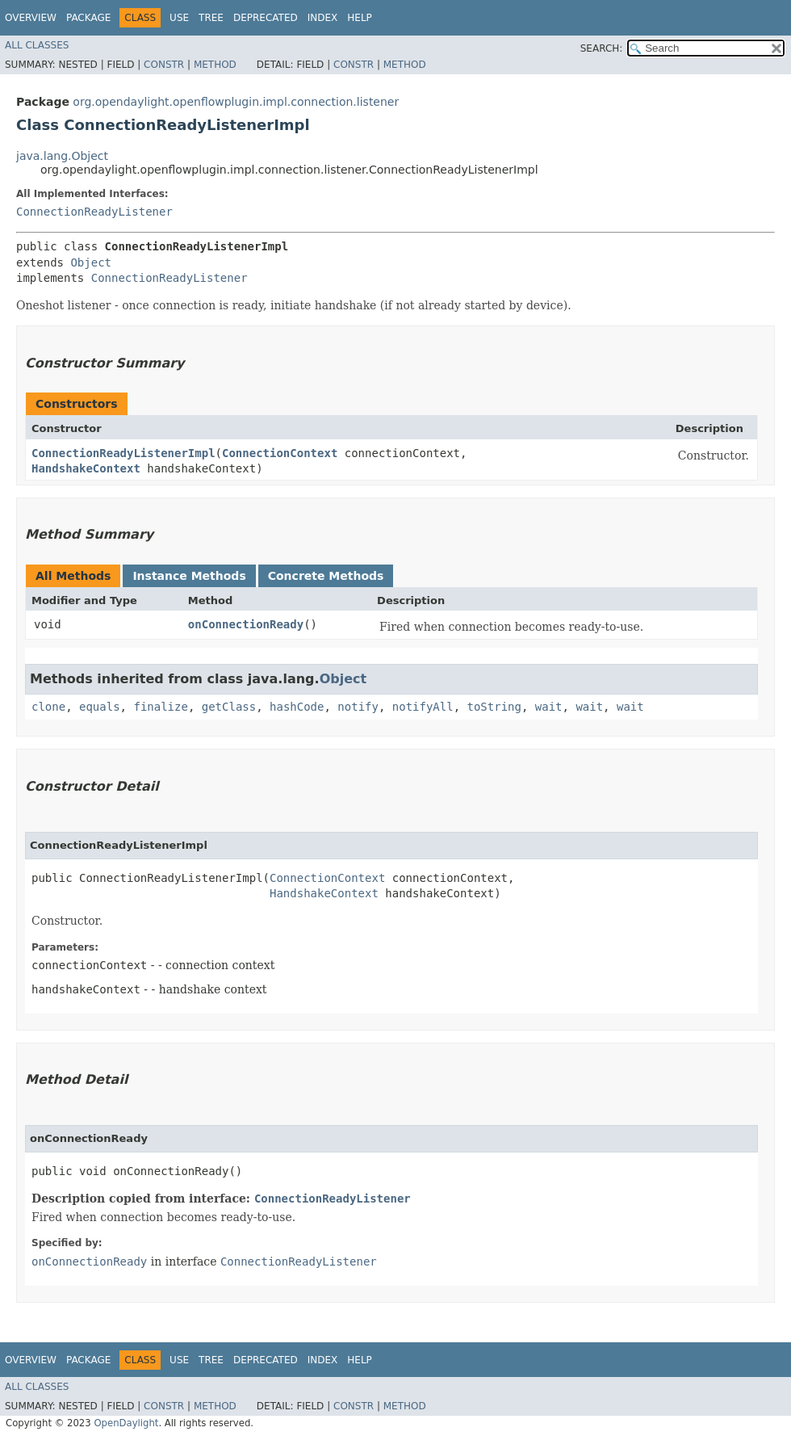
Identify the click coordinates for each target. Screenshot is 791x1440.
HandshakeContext (85, 468)
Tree (211, 17)
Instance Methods (188, 575)
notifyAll (423, 706)
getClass (229, 706)
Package (88, 17)
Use (179, 17)
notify (358, 706)
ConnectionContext (279, 453)
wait (549, 706)
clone (48, 706)
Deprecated (265, 17)
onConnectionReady (245, 624)
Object (90, 262)
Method (215, 64)
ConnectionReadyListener (94, 211)
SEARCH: (601, 48)
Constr (164, 64)
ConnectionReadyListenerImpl (123, 453)
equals (99, 706)
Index (323, 17)
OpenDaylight (126, 1423)
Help (359, 17)
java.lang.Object (62, 155)
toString (494, 706)
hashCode (297, 706)
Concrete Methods (326, 575)
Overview (30, 17)
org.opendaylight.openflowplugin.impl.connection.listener (236, 101)
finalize (160, 706)
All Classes (37, 45)
